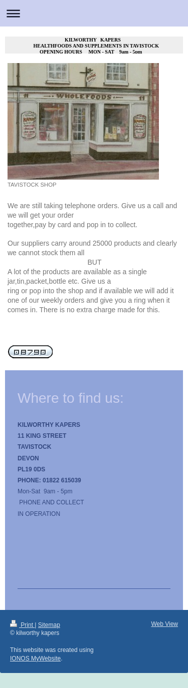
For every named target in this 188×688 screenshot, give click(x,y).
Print (22, 624)
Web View (164, 623)
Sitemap (49, 624)
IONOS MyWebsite (35, 658)
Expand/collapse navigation (94, 13)
